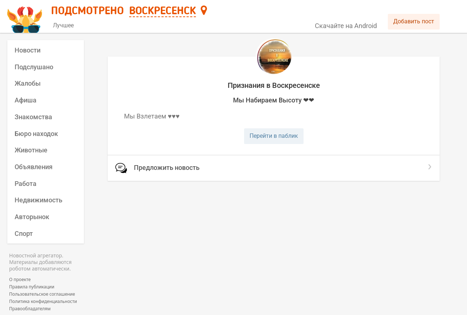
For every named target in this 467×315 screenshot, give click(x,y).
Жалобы (27, 83)
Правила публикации (31, 286)
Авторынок (32, 217)
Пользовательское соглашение (42, 294)
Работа (25, 183)
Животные (31, 150)
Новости (27, 50)
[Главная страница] (25, 17)
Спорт (24, 233)
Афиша (25, 100)
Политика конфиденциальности (43, 301)
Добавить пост (413, 21)
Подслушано (34, 67)
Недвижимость (38, 200)
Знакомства (33, 117)
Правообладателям (30, 308)
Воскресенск (162, 11)
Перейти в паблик (274, 135)
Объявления (34, 167)
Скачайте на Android (346, 26)
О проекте (20, 279)
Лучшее (63, 25)
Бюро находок (36, 133)
